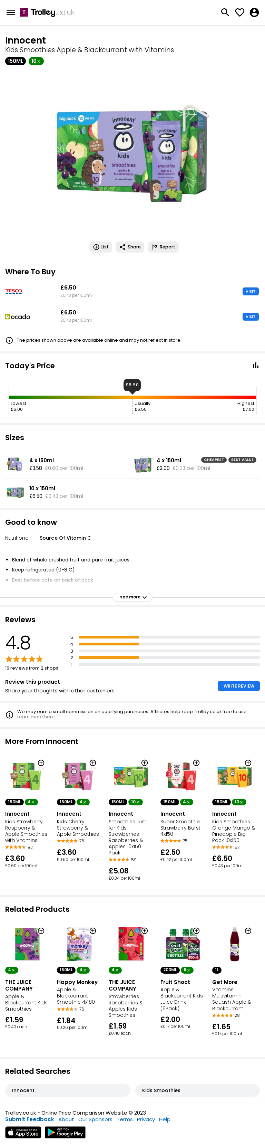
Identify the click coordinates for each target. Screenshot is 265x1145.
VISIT (251, 291)
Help (164, 1119)
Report (163, 247)
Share (130, 247)
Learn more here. (36, 716)
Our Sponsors (95, 1119)
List (101, 247)
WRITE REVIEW (239, 686)
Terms (125, 1119)
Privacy (146, 1119)
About (66, 1119)
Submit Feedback (29, 1119)
